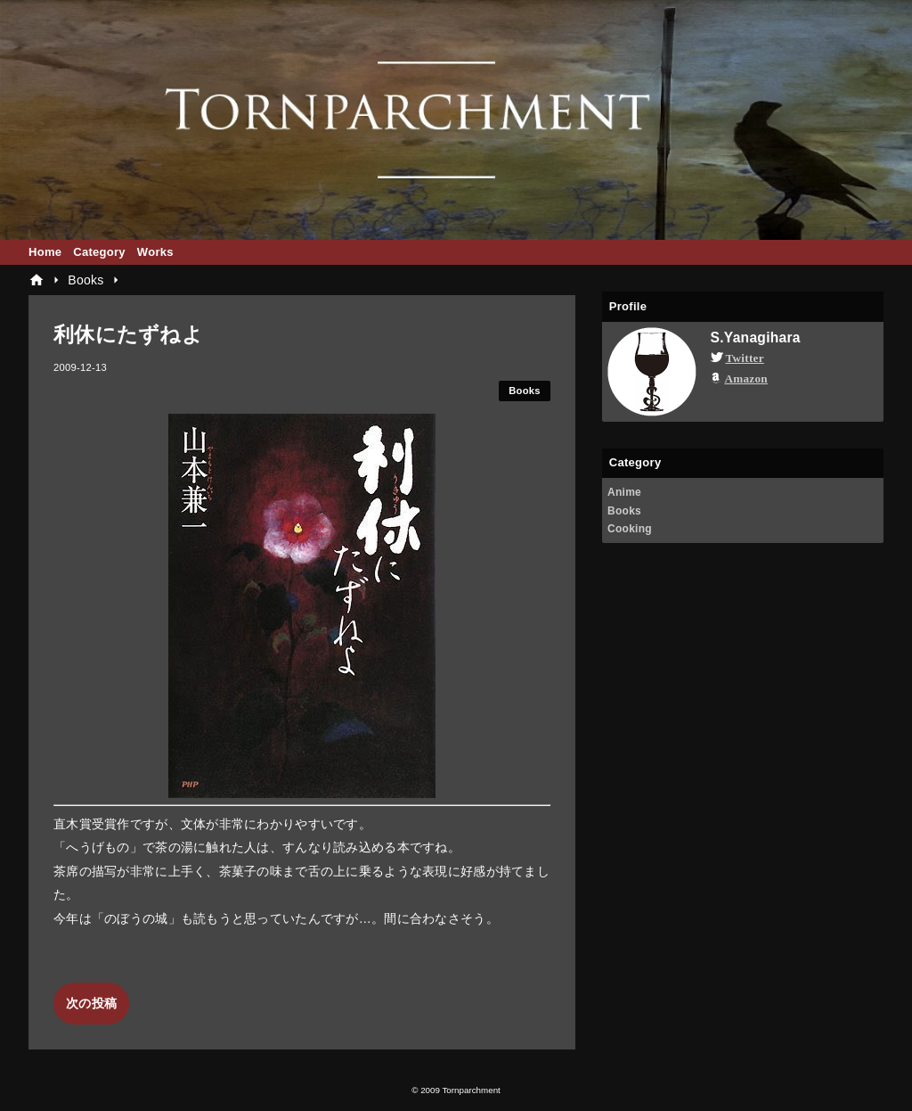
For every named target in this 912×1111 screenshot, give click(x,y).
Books (525, 390)
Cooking (629, 529)
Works (155, 252)
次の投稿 (91, 1003)
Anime (624, 492)
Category (99, 252)
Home (44, 252)
